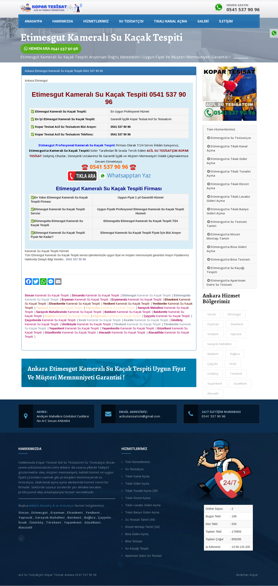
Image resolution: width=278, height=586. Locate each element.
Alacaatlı (212, 394)
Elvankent (237, 324)
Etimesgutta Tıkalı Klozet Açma (228, 186)
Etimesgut (234, 314)
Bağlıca (235, 354)
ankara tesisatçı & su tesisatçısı (52, 506)
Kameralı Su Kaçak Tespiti (47, 295)
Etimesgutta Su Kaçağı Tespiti (225, 270)
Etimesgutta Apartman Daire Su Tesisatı (226, 282)
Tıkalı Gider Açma (137, 483)
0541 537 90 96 (213, 416)
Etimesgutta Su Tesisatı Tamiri (227, 224)
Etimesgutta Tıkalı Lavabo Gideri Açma (228, 199)
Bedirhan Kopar (248, 575)
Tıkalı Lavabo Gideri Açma (143, 505)
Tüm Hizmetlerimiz (221, 129)
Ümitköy (212, 374)
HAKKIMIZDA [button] (62, 21)
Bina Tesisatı (133, 541)
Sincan (211, 314)
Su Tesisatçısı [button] (131, 21)
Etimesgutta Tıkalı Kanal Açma (227, 148)
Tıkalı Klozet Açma (137, 498)
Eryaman (213, 324)
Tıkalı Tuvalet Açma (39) (141, 491)
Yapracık (235, 334)
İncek (232, 364)
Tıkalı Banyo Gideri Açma (142, 512)
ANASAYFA (33, 21)
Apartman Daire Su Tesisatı (143, 556)
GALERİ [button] (203, 21)
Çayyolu (212, 364)
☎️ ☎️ (108, 166)
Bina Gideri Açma (136, 534)
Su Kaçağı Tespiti (136, 548)
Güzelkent (240, 384)
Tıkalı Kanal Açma (137, 476)
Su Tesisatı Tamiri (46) (140, 519)
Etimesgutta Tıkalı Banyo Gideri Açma (228, 211)
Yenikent (213, 334)
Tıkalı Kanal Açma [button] (170, 21)
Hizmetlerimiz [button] (96, 21)
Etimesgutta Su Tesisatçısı (229, 138)
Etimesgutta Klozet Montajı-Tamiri (223, 236)
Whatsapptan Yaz (125, 175)
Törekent (236, 374)
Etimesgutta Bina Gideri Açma (227, 249)
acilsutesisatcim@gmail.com (139, 416)
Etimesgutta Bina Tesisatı (228, 259)
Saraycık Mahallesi (219, 344)
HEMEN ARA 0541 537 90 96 (51, 49)
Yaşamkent (214, 384)
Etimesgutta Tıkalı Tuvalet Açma (229, 173)
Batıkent (212, 354)
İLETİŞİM (226, 21)
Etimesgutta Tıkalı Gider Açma (227, 161)
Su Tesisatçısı (134, 469)
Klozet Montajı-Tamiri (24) (142, 527)
